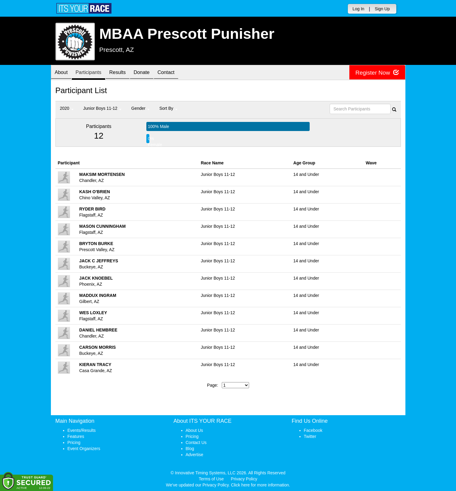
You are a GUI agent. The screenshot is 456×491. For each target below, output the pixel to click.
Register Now (376, 72)
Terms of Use (211, 478)
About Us (194, 430)
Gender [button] (140, 108)
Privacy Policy (244, 478)
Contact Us (196, 442)
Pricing (74, 442)
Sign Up (382, 8)
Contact (176, 73)
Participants (91, 73)
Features (76, 436)
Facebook (313, 430)
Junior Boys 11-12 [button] (102, 108)
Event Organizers (84, 448)
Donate (149, 73)
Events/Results (82, 430)
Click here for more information (260, 485)
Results (123, 73)
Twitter (310, 436)
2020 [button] (67, 108)
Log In (358, 8)
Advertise (194, 454)
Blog (190, 448)
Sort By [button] (168, 108)
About (62, 73)
